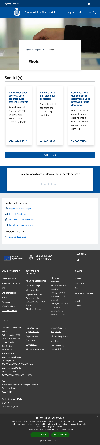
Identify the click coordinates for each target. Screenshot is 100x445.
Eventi (78, 305)
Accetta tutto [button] (39, 435)
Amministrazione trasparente (58, 329)
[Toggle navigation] (5, 12)
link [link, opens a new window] (75, 429)
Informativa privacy (59, 336)
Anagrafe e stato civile (36, 280)
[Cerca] (94, 12)
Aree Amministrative (11, 283)
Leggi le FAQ (31, 344)
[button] (50, 440)
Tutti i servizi (50, 155)
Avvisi (77, 288)
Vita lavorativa (32, 290)
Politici (5, 297)
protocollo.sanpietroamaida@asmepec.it (20, 384)
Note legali (55, 340)
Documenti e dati (9, 310)
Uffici (4, 288)
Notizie (78, 278)
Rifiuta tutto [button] (60, 435)
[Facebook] (79, 12)
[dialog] (50, 429)
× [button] (97, 417)
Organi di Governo (10, 278)
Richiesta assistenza (35, 349)
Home (28, 49)
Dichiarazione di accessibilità (58, 347)
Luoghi (78, 301)
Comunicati (80, 283)
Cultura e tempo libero (36, 285)
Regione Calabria (11, 3)
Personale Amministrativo (8, 304)
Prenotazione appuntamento (32, 329)
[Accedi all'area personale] (88, 3)
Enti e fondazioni (9, 292)
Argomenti (39, 49)
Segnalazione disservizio (32, 338)
